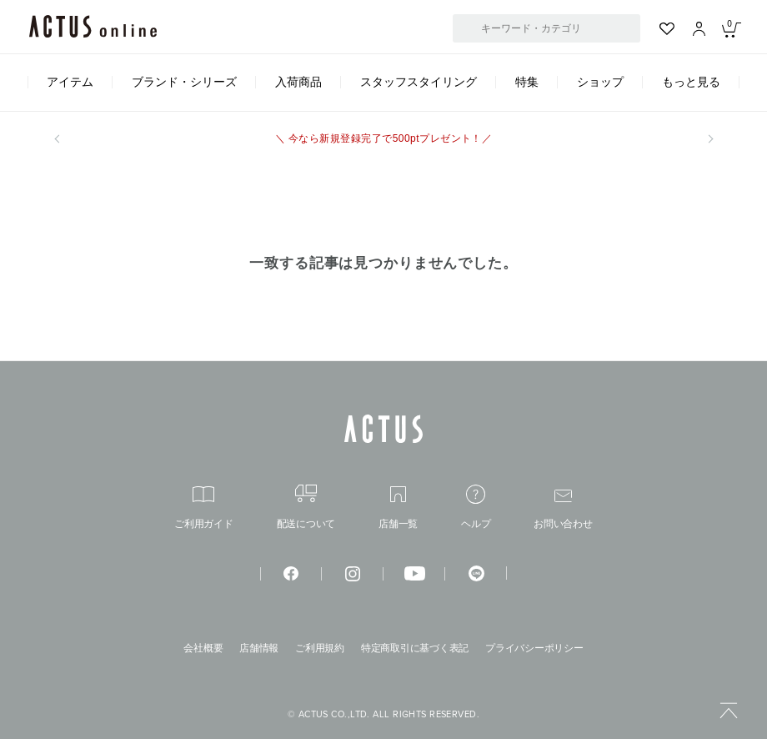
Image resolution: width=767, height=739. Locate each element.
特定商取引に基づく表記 (415, 648)
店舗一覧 (398, 507)
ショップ (600, 81)
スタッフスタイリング (418, 81)
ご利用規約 (319, 648)
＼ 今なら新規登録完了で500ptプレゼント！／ (384, 138)
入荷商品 (298, 81)
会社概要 (203, 648)
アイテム (70, 81)
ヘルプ (475, 507)
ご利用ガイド (203, 507)
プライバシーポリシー (534, 648)
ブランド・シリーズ (184, 81)
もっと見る (691, 81)
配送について (306, 507)
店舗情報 (258, 648)
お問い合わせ (563, 509)
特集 (527, 81)
